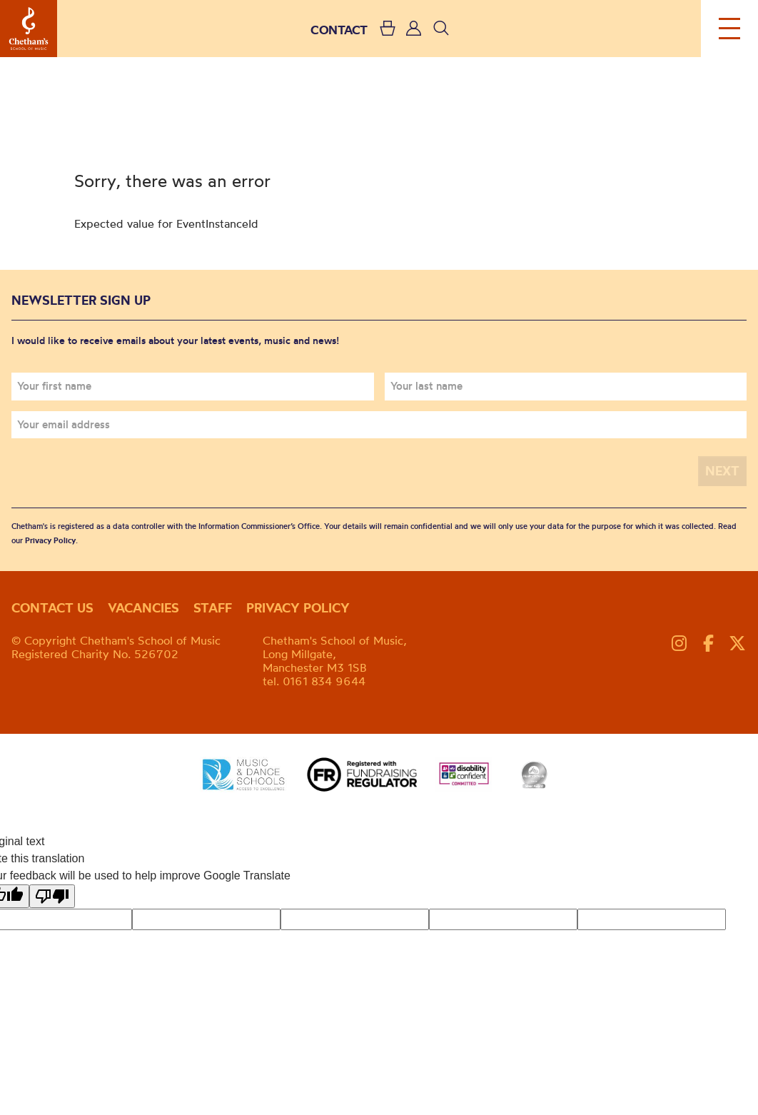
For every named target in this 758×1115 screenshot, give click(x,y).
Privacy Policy (50, 540)
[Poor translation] (52, 896)
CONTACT (339, 29)
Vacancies (143, 608)
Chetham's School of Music (28, 28)
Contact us (52, 608)
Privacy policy (298, 608)
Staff (212, 608)
